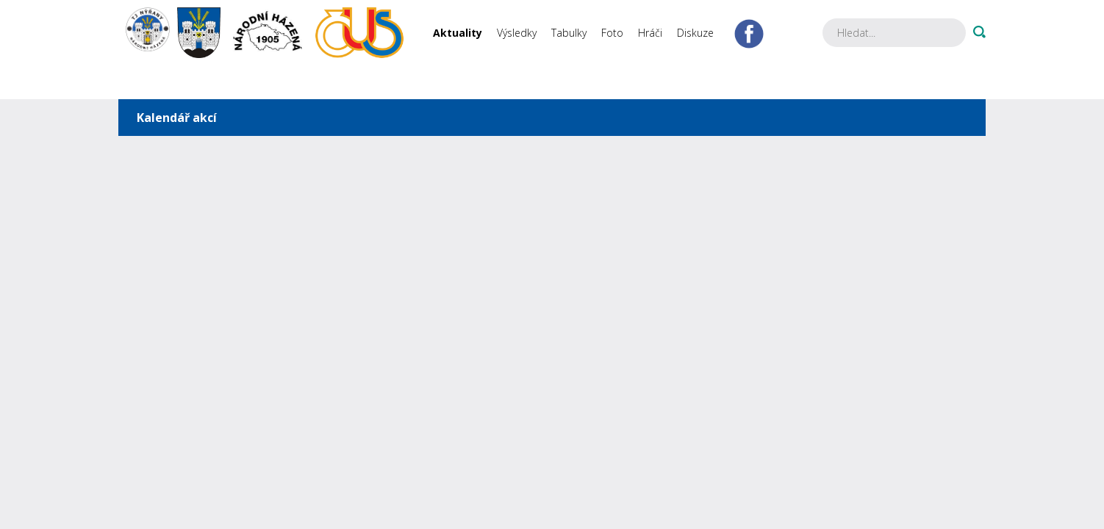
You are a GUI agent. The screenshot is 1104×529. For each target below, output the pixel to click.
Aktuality (457, 33)
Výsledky (517, 33)
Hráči (650, 33)
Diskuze (695, 33)
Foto (612, 33)
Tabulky (569, 33)
